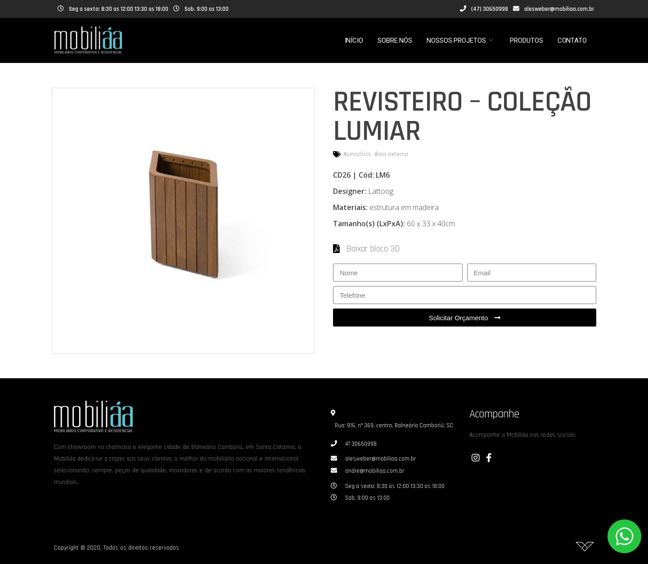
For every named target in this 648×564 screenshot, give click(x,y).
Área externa (391, 154)
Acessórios (357, 154)
